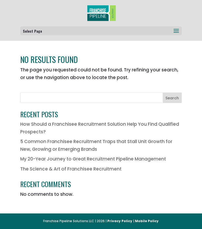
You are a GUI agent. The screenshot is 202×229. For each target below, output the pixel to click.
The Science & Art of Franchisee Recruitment (71, 169)
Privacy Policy (119, 221)
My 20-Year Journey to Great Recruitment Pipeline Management (93, 159)
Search (172, 98)
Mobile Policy (147, 221)
